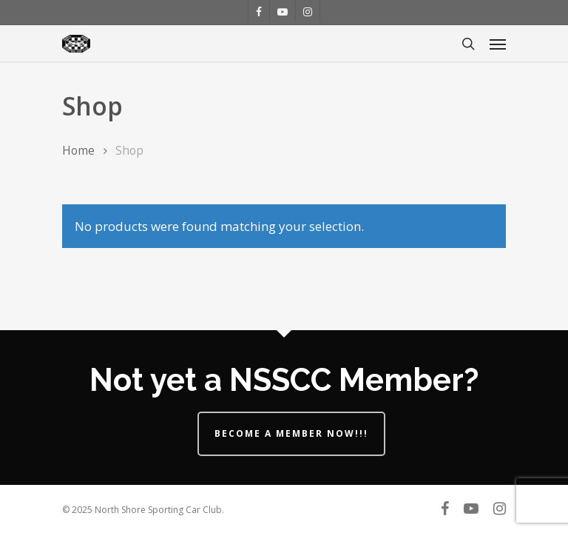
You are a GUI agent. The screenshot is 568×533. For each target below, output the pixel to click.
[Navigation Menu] (498, 43)
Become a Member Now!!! (291, 433)
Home (78, 150)
